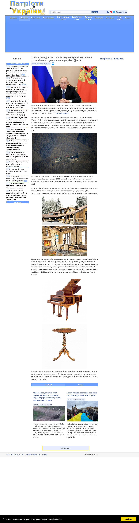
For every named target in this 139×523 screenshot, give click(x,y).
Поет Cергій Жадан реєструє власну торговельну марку (16, 171)
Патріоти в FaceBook (112, 58)
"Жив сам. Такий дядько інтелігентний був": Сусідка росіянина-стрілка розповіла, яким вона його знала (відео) (16, 195)
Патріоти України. (62, 113)
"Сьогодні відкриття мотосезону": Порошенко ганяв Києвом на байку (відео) (17, 178)
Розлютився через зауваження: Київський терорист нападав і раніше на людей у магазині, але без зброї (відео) (17, 133)
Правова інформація (33, 454)
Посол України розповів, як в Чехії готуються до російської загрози (17, 164)
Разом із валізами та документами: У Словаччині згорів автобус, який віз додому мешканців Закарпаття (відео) (16, 145)
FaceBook (48, 385)
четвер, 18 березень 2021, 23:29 (41, 63)
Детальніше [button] (57, 519)
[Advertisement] (69, 37)
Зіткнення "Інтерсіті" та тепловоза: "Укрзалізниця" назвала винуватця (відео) (16, 113)
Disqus (80, 385)
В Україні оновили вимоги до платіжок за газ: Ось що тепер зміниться (16, 186)
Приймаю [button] (128, 519)
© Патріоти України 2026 (15, 454)
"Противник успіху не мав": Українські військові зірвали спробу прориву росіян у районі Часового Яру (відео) (17, 122)
